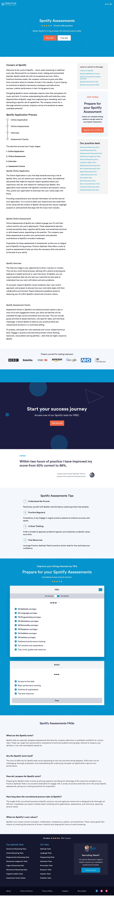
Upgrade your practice (92, 130)
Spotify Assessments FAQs (89, 85)
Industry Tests (45, 875)
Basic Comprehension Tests (90, 184)
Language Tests (46, 854)
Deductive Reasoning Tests (89, 187)
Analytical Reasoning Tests (89, 190)
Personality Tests (86, 178)
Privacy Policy (47, 893)
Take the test (57, 423)
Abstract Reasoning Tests (89, 159)
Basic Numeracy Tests (88, 181)
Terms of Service (26, 893)
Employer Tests (45, 871)
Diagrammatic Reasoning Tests (91, 153)
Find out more (91, 872)
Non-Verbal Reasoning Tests (90, 168)
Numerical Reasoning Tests (89, 147)
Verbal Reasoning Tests (88, 150)
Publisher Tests (45, 879)
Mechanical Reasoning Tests (90, 165)
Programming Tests (47, 859)
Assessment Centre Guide (15, 879)
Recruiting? (82, 893)
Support (65, 893)
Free (57, 701)
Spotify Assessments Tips (89, 82)
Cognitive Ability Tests (88, 162)
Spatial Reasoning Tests (88, 172)
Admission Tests (46, 863)
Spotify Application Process (90, 74)
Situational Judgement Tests (90, 156)
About (8, 893)
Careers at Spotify (86, 70)
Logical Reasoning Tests (88, 175)
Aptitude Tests (45, 850)
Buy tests (50, 38)
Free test (64, 38)
